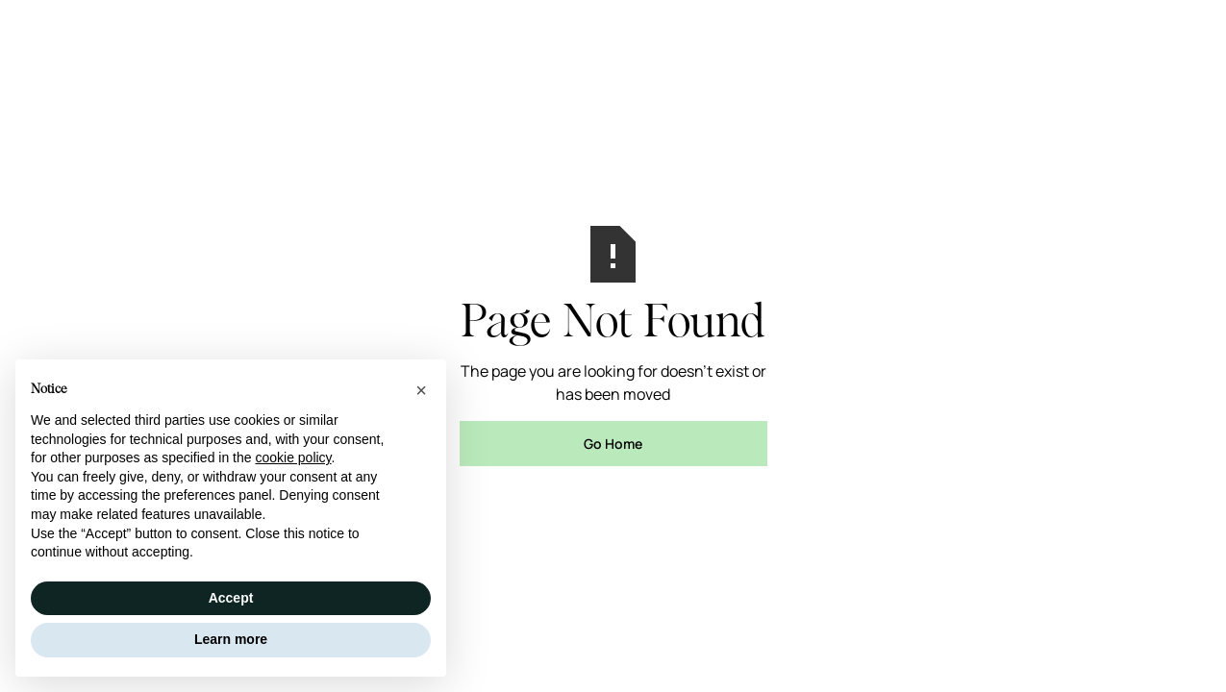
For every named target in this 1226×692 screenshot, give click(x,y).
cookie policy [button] (293, 457)
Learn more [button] (230, 639)
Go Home (613, 443)
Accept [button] (231, 598)
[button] (421, 390)
